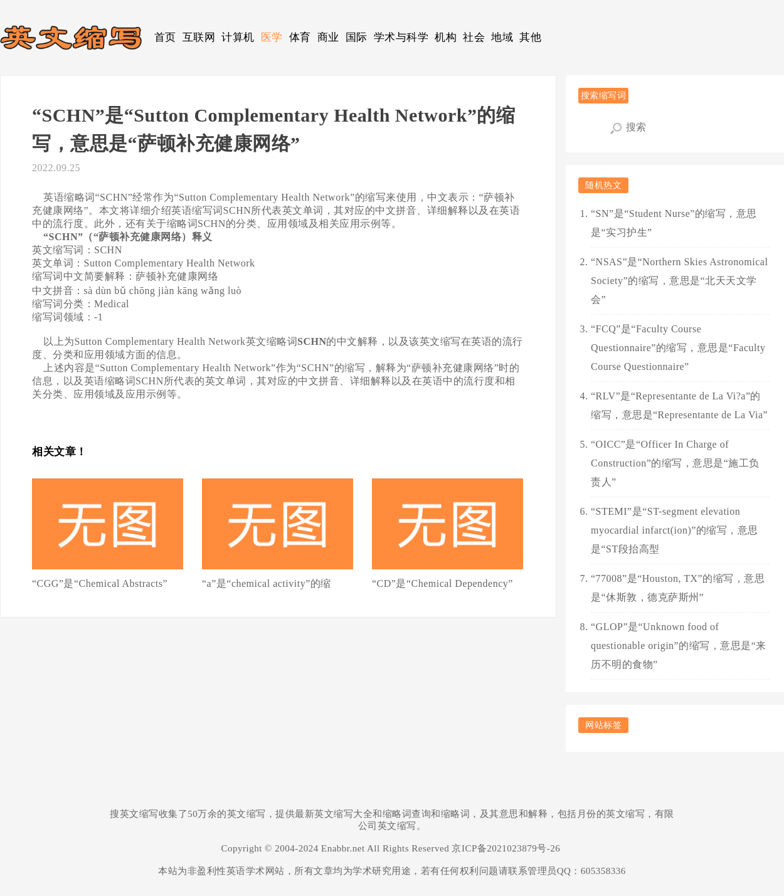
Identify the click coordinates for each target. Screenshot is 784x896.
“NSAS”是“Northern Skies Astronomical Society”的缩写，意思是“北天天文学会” (679, 280)
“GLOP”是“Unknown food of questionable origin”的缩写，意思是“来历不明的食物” (678, 645)
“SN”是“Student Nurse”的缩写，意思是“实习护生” (674, 223)
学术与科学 (401, 37)
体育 (300, 37)
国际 (357, 37)
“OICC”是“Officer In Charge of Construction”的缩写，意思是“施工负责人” (675, 463)
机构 (446, 37)
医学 (272, 37)
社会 (474, 37)
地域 (502, 37)
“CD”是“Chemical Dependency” (442, 583)
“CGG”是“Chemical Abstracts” (99, 583)
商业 (328, 37)
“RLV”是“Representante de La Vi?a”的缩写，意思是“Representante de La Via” (679, 405)
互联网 (199, 37)
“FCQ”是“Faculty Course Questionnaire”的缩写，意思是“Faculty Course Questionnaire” (678, 348)
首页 (165, 37)
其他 (530, 37)
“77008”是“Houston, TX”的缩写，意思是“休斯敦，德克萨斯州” (678, 588)
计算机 (238, 37)
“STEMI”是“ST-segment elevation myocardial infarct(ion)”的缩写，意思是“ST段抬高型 (674, 530)
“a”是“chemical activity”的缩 (266, 583)
